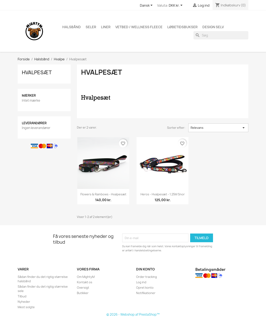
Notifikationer (145, 293)
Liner (106, 27)
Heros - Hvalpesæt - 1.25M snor (162, 194)
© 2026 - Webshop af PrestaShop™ (133, 314)
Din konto (145, 269)
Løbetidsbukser (182, 27)
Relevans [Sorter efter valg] (218, 127)
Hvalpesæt (37, 72)
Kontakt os (84, 282)
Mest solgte (26, 307)
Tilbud (22, 296)
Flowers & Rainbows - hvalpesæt (103, 194)
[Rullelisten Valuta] (176, 5)
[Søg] (220, 35)
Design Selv (213, 27)
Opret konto (145, 288)
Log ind (141, 282)
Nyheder (24, 302)
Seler (91, 27)
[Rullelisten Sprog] (147, 5)
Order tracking (146, 277)
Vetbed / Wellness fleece (139, 27)
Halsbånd (71, 27)
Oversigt (83, 288)
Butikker (83, 293)
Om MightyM (86, 277)
